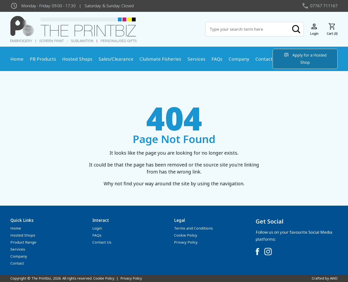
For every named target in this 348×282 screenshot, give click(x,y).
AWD (334, 278)
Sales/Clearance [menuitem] (116, 59)
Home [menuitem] (16, 59)
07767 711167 (324, 5)
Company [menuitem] (239, 59)
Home (15, 228)
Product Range (23, 242)
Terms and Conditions (193, 228)
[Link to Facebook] (257, 251)
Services (17, 249)
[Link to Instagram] (268, 251)
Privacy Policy (186, 242)
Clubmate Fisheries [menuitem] (160, 59)
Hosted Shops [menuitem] (77, 59)
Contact (17, 263)
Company (18, 256)
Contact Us (101, 242)
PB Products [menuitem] (43, 59)
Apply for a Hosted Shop (304, 58)
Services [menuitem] (196, 59)
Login (97, 228)
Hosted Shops (22, 235)
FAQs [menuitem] (216, 59)
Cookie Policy (185, 235)
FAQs (97, 235)
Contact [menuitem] (264, 59)
